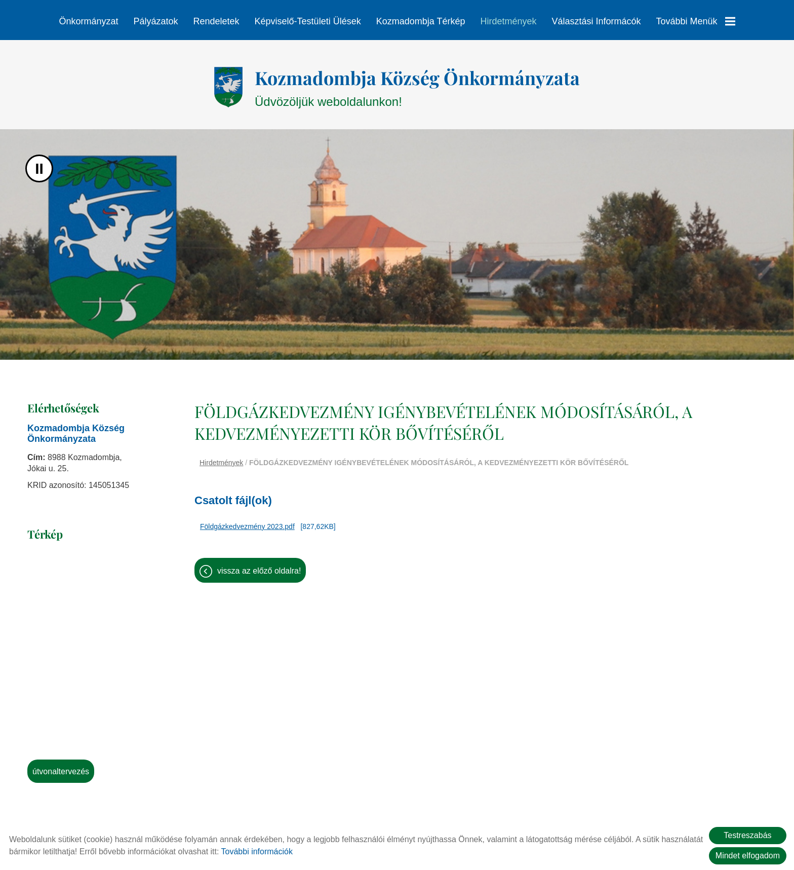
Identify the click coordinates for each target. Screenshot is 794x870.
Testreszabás (747, 835)
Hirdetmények (508, 21)
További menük (695, 21)
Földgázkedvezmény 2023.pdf (247, 521)
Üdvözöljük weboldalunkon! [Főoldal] (417, 81)
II (39, 163)
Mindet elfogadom (748, 855)
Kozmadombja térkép (420, 21)
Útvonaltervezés (60, 766)
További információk (257, 851)
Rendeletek (216, 21)
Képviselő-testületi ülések (308, 21)
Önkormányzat (88, 21)
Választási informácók (596, 21)
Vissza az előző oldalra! (259, 565)
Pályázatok (155, 21)
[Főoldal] (228, 82)
